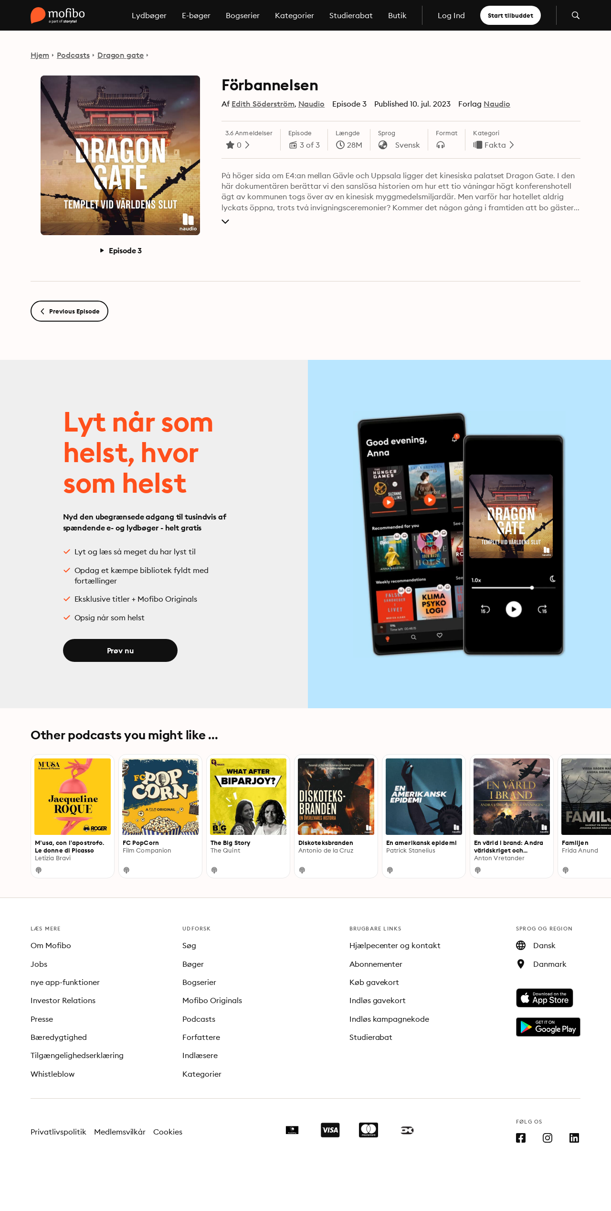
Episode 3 (120, 250)
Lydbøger (149, 15)
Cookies (167, 1131)
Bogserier (243, 15)
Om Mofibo (51, 945)
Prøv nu (120, 650)
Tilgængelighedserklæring (77, 1055)
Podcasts (73, 55)
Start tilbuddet (510, 15)
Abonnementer (376, 964)
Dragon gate (120, 55)
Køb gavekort (374, 982)
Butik (397, 15)
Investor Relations (63, 1000)
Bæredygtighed (59, 1037)
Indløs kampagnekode (389, 1019)
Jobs (39, 964)
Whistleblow (52, 1074)
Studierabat (351, 15)
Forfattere (201, 1037)
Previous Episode (69, 311)
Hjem (40, 55)
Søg (189, 945)
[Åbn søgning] (575, 15)
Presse (42, 1019)
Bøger (193, 964)
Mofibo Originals (212, 1000)
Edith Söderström (263, 103)
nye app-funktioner (65, 982)
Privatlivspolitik (58, 1131)
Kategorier (294, 15)
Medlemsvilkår (120, 1131)
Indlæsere (200, 1055)
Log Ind (451, 15)
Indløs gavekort (377, 1000)
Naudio (311, 103)
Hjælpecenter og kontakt (395, 945)
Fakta (495, 145)
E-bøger (196, 15)
